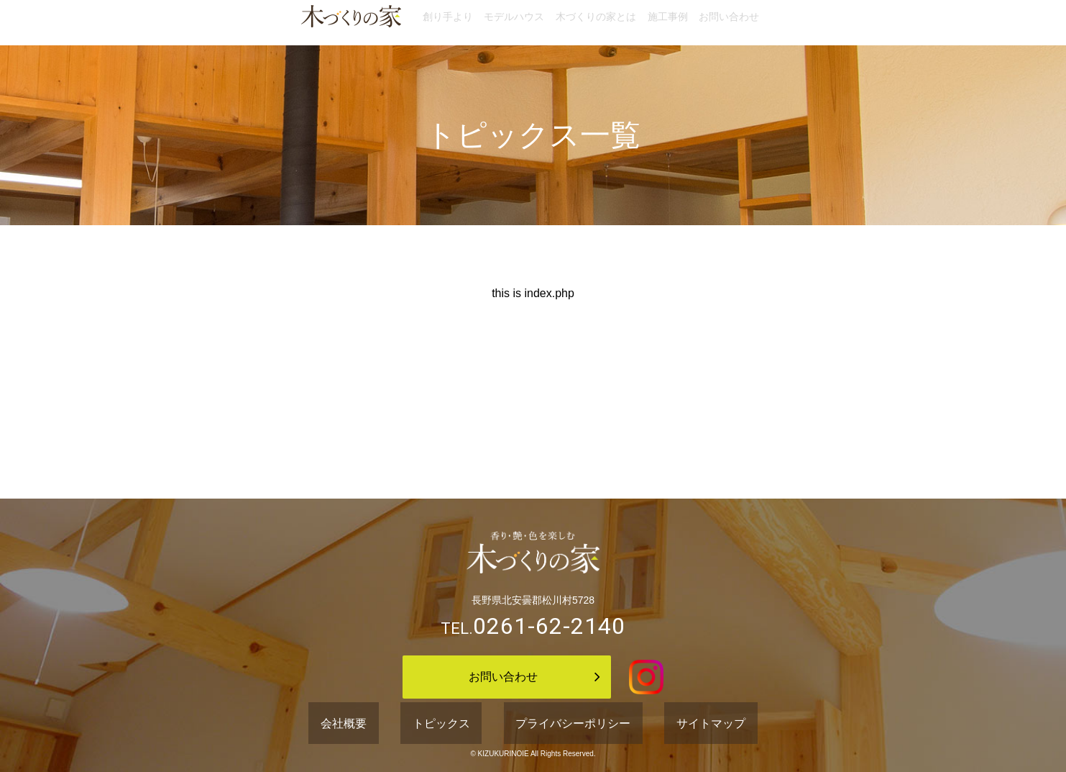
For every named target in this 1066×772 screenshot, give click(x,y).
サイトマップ (661, 724)
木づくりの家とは (596, 22)
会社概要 (395, 724)
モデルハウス (494, 22)
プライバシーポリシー (559, 724)
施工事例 (688, 22)
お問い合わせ (770, 22)
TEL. (533, 628)
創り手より (407, 22)
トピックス (461, 724)
